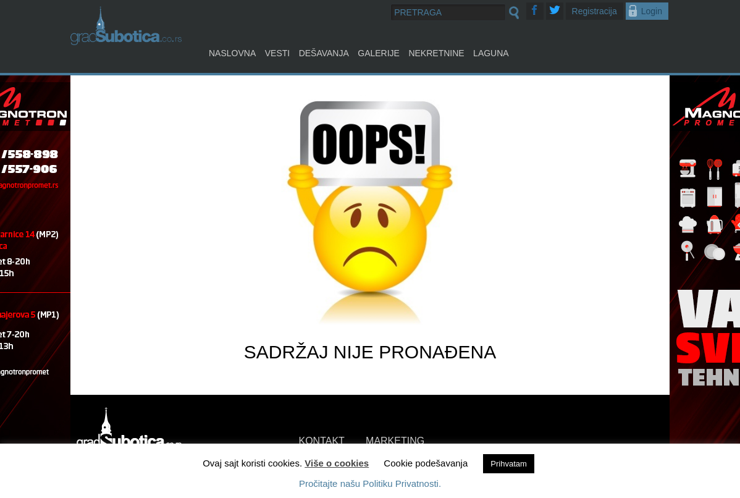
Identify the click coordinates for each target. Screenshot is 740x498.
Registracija (594, 11)
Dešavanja (324, 53)
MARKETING (395, 441)
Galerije (379, 53)
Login (651, 11)
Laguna (491, 53)
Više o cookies (337, 463)
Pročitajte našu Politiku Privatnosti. (370, 483)
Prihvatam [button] (508, 463)
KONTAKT (322, 441)
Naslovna (232, 53)
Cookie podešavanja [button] (426, 463)
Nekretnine (436, 53)
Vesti (277, 53)
